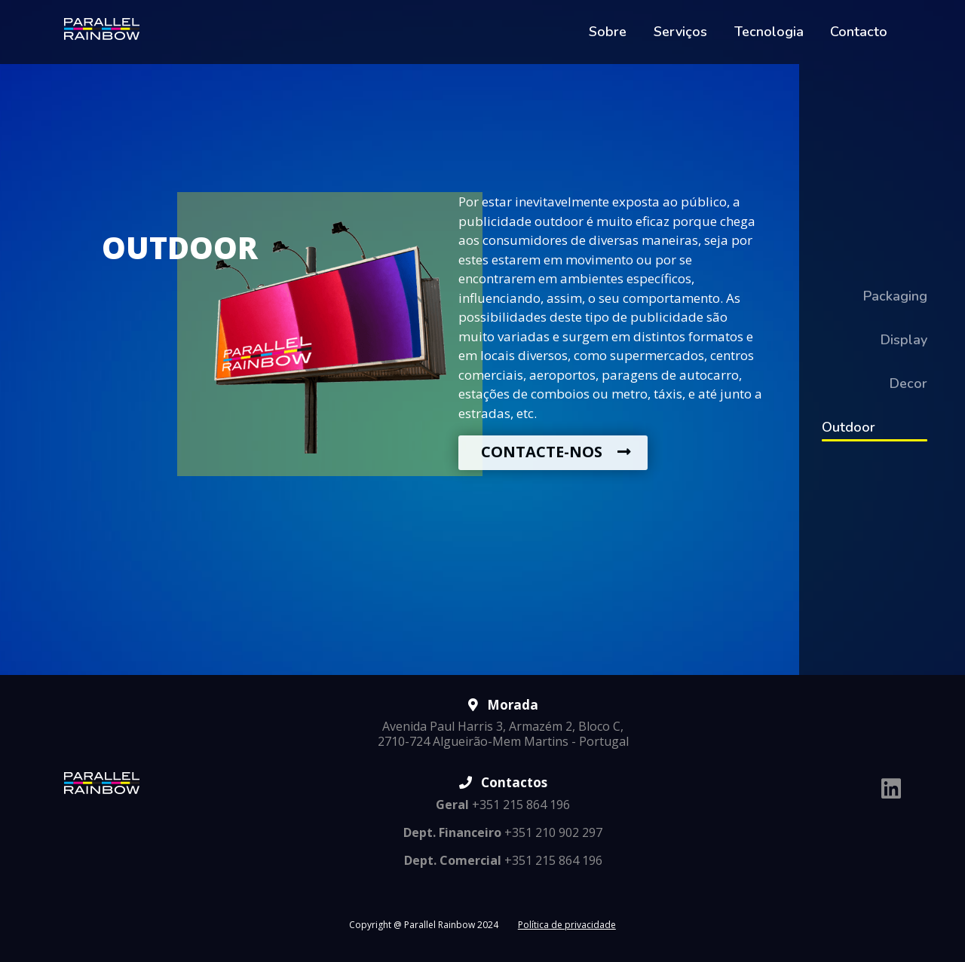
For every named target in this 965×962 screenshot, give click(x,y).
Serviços (680, 32)
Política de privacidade (567, 924)
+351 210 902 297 (502, 832)
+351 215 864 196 (503, 804)
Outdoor (848, 427)
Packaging (895, 296)
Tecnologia (769, 32)
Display (904, 340)
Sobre (607, 32)
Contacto (858, 32)
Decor (908, 383)
